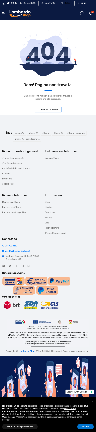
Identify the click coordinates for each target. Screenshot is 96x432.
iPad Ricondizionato (12, 163)
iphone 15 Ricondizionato (27, 139)
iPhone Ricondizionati (13, 158)
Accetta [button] (85, 426)
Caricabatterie (52, 158)
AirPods (6, 173)
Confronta (48, 3)
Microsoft (7, 178)
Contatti (30, 3)
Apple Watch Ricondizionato (16, 168)
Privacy (48, 217)
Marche (48, 207)
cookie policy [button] (70, 408)
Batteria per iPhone (11, 207)
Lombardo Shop (27, 351)
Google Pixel (8, 184)
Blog (47, 222)
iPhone (46, 133)
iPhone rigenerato (76, 133)
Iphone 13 (19, 133)
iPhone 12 (58, 133)
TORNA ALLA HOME (48, 109)
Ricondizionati (52, 228)
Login (81, 3)
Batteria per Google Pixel (14, 212)
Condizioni (50, 212)
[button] (92, 401)
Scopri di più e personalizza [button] (20, 426)
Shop (47, 202)
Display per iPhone (11, 202)
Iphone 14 (33, 133)
